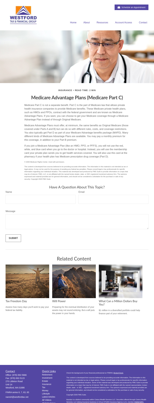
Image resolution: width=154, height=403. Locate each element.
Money (45, 390)
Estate (45, 381)
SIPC (142, 402)
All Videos (46, 400)
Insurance (46, 384)
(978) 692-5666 (19, 375)
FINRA (136, 402)
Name (9, 192)
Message (10, 211)
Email (82, 192)
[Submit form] (13, 238)
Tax (43, 387)
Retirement (47, 375)
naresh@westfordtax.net (17, 397)
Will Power (59, 301)
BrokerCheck (118, 373)
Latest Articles (48, 397)
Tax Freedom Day (16, 301)
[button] (73, 22)
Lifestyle (46, 393)
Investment (47, 378)
